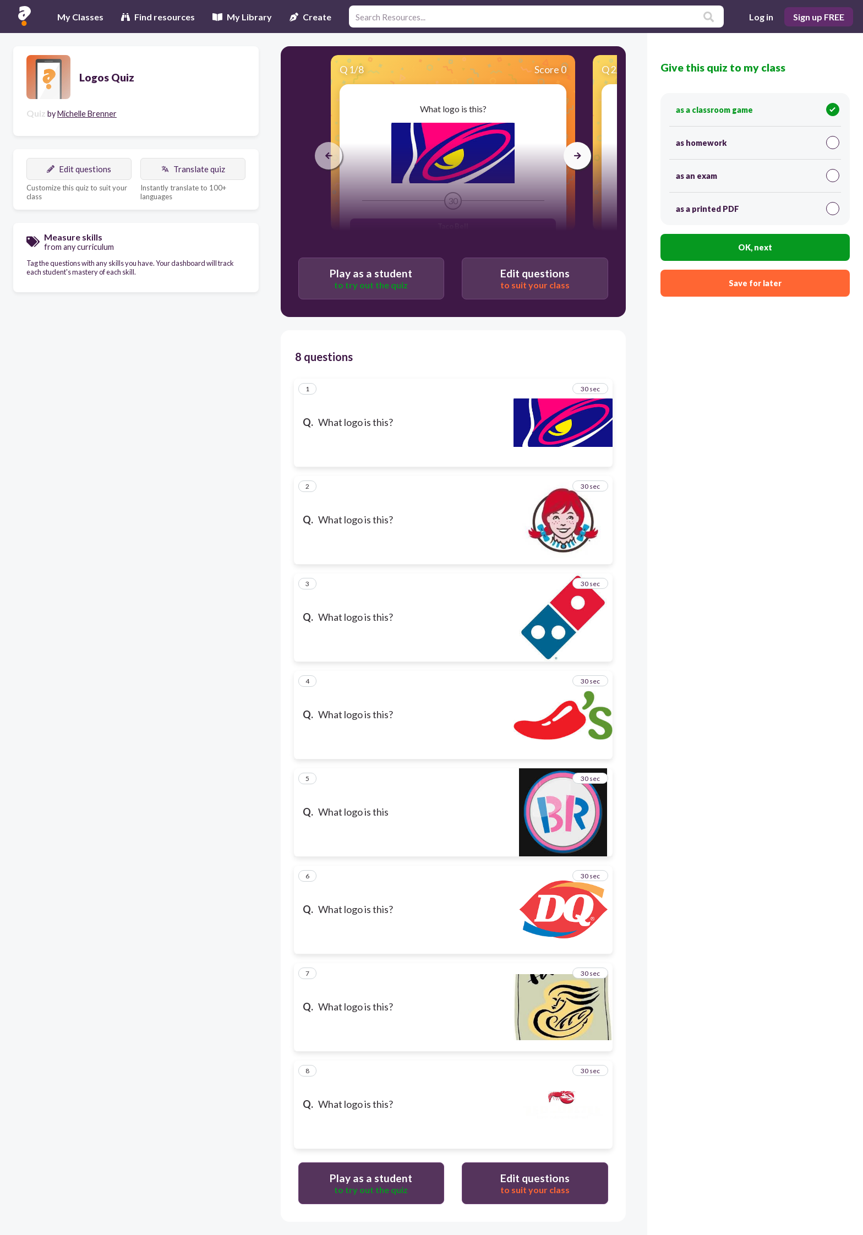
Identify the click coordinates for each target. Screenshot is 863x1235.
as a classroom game (757, 109)
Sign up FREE (818, 17)
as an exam (757, 175)
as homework (757, 142)
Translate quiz (193, 169)
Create (310, 17)
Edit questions (79, 169)
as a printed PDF (757, 208)
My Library (242, 17)
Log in (761, 17)
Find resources (158, 17)
